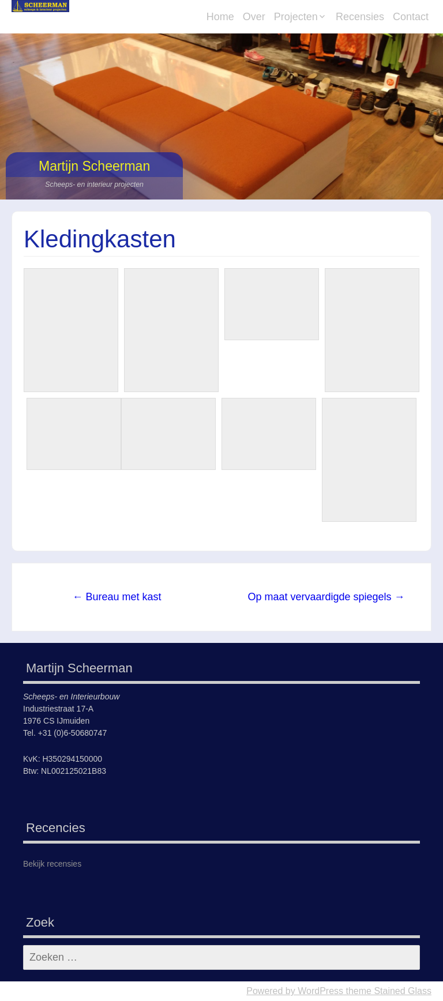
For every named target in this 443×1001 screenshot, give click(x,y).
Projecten (296, 16)
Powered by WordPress (294, 991)
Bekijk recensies (52, 863)
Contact (411, 16)
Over (254, 16)
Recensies (360, 16)
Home (220, 16)
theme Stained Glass (387, 991)
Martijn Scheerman (94, 166)
